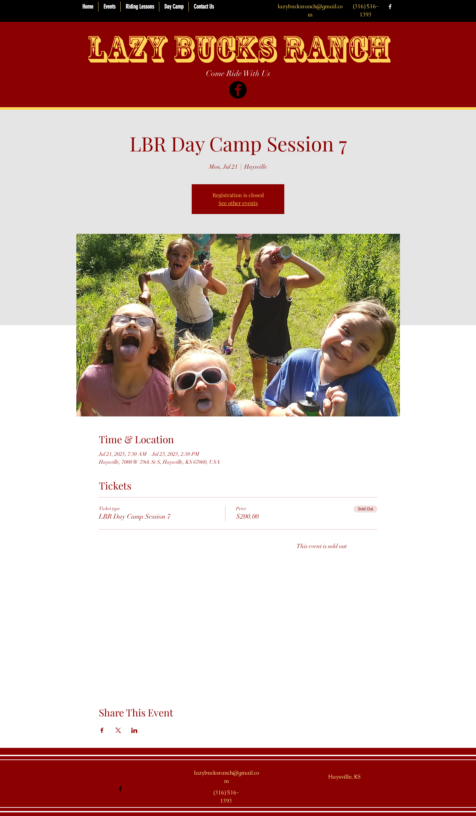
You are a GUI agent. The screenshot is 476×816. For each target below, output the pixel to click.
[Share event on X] (118, 730)
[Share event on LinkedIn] (134, 730)
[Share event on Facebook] (102, 730)
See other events (238, 202)
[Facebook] (238, 90)
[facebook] (390, 6)
